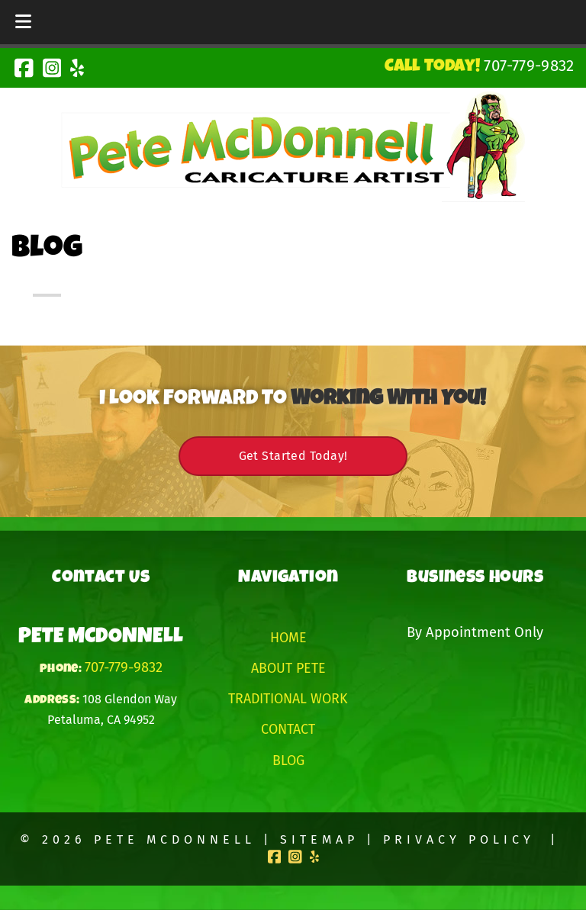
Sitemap (319, 839)
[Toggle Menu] (23, 22)
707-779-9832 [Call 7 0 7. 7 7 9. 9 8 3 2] (124, 667)
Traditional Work (288, 698)
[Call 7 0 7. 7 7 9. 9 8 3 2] (529, 65)
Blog (288, 760)
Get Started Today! (293, 456)
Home (288, 637)
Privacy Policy (459, 839)
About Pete (288, 668)
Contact (288, 729)
